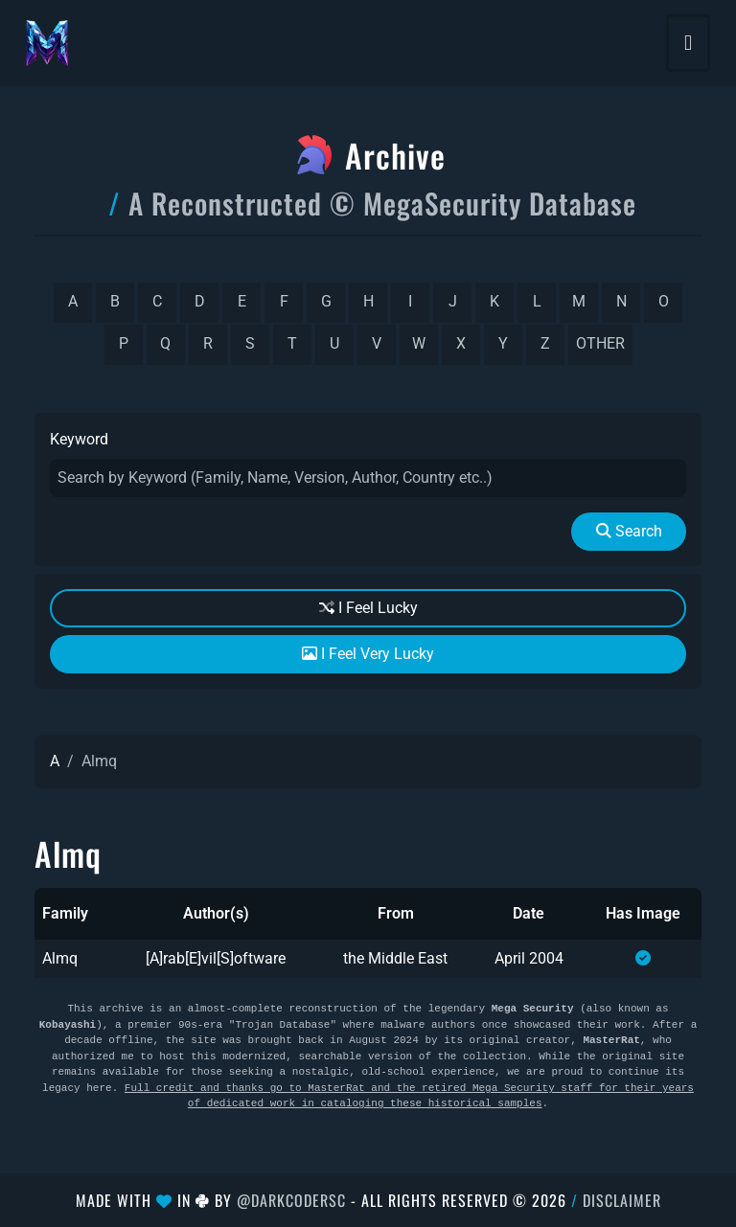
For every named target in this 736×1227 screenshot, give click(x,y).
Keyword (79, 439)
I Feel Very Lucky (368, 654)
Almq (60, 958)
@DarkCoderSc (291, 1200)
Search (629, 531)
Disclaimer (622, 1200)
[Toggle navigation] (688, 43)
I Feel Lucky (368, 608)
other (600, 343)
